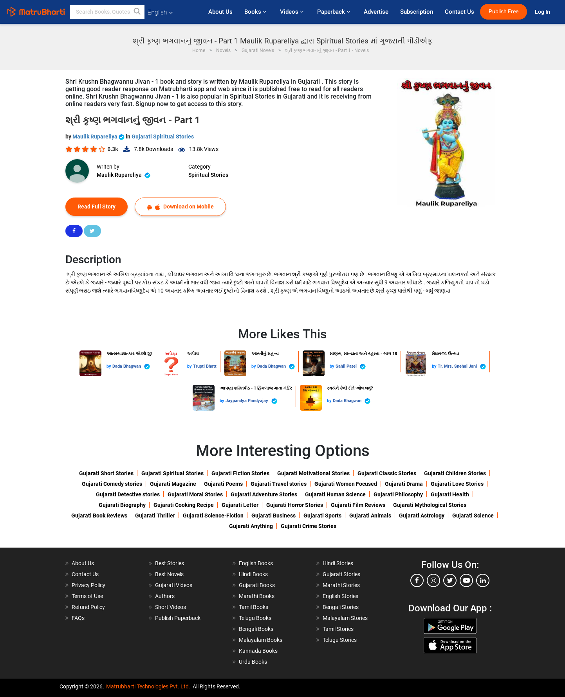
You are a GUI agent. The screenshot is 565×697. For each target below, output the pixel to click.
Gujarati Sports (322, 515)
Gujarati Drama (404, 484)
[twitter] (450, 580)
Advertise (376, 11)
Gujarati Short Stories (106, 473)
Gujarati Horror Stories (294, 505)
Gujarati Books (257, 585)
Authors (165, 596)
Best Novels (169, 574)
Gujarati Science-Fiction (213, 515)
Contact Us (459, 11)
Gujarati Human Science (335, 494)
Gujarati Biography (122, 505)
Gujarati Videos (173, 585)
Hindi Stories (338, 563)
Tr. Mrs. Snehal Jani (462, 367)
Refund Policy (88, 607)
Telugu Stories (340, 640)
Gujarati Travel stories (279, 484)
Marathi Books (256, 596)
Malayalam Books (260, 640)
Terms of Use (87, 596)
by (109, 366)
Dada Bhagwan (131, 367)
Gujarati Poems (223, 484)
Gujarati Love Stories (457, 484)
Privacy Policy (88, 585)
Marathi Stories (341, 585)
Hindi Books (253, 574)
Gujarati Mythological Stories (429, 505)
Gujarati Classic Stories (386, 473)
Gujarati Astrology (421, 515)
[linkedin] (482, 580)
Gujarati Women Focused (345, 484)
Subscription (416, 11)
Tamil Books (253, 607)
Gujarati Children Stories (455, 473)
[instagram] (433, 580)
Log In (543, 12)
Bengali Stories (341, 607)
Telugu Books (255, 618)
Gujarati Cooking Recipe (183, 505)
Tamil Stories (338, 629)
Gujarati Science (473, 515)
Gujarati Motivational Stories (313, 473)
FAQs (78, 618)
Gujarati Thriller (155, 515)
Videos (292, 11)
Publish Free (503, 11)
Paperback (334, 11)
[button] (137, 12)
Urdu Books (253, 662)
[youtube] (466, 580)
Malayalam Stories (345, 618)
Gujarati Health (450, 494)
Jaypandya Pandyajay (251, 401)
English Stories (340, 596)
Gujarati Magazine (173, 484)
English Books (256, 563)
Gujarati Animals (370, 515)
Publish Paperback (177, 618)
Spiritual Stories (208, 175)
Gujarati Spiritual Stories (163, 136)
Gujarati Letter (240, 505)
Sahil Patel (351, 367)
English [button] (160, 12)
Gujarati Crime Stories (308, 526)
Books (256, 11)
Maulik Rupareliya (99, 136)
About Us (220, 11)
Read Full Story (97, 206)
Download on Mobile (180, 206)
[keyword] (107, 12)
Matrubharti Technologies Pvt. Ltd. (148, 686)
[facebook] (417, 580)
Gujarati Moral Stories (195, 494)
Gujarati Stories (341, 574)
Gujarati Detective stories (128, 494)
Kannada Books (258, 651)
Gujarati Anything (251, 526)
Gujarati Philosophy (398, 494)
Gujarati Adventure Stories (264, 494)
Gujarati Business (273, 515)
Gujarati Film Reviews (358, 505)
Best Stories (169, 563)
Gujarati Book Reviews (99, 515)
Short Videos (170, 607)
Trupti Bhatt (205, 366)
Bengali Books (256, 629)
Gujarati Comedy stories (112, 484)
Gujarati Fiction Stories (240, 473)
